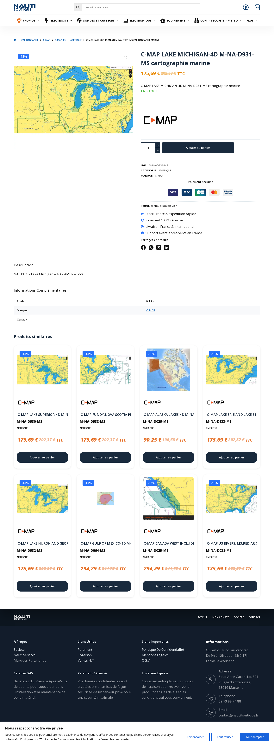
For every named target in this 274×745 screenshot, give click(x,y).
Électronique (139, 20)
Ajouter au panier (198, 148)
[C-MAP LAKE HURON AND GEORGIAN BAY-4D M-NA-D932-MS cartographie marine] (42, 499)
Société (19, 649)
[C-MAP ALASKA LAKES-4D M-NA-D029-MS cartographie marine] (168, 370)
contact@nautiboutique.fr (238, 715)
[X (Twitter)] (158, 247)
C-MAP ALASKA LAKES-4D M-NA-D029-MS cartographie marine (168, 414)
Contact (254, 617)
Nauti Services (24, 655)
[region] (137, 733)
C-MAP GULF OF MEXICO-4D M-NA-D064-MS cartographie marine (105, 543)
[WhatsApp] (151, 247)
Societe (239, 617)
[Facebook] (143, 247)
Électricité (58, 20)
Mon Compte (220, 617)
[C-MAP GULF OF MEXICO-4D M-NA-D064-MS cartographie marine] (105, 499)
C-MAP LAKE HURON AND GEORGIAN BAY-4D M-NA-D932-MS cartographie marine (42, 543)
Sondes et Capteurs (98, 20)
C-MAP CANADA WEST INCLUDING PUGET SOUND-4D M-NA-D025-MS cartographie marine (168, 543)
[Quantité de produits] (150, 147)
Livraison (85, 655)
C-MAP (159, 175)
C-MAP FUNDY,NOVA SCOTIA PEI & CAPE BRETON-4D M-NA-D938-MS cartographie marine (105, 414)
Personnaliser (195, 737)
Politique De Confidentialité (163, 649)
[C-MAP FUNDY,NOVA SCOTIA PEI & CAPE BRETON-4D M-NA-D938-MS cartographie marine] (105, 370)
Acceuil (203, 617)
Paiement (85, 649)
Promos (28, 20)
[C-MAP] (147, 120)
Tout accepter (255, 737)
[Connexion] (246, 7)
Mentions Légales (155, 655)
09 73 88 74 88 (230, 701)
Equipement (175, 20)
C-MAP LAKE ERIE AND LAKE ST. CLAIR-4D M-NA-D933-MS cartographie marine (232, 414)
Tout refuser (225, 737)
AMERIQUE (165, 170)
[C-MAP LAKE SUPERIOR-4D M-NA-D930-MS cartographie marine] (42, 370)
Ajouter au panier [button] (42, 457)
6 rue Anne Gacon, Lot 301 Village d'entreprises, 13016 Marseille (238, 682)
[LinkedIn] (166, 247)
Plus (252, 20)
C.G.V (146, 660)
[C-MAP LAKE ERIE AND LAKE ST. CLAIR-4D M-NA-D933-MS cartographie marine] (232, 370)
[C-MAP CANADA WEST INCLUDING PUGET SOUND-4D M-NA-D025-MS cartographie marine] (168, 499)
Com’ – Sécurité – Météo (218, 20)
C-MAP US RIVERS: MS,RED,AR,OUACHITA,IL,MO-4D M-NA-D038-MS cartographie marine (232, 543)
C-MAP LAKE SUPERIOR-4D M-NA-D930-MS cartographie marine (42, 414)
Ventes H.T (86, 660)
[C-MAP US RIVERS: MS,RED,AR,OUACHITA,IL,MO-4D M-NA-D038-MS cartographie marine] (232, 499)
